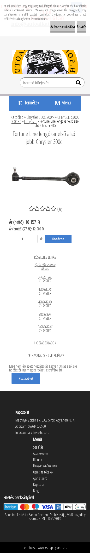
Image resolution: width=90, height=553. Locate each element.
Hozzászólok (26, 378)
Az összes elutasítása (62, 26)
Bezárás (81, 26)
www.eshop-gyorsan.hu (52, 547)
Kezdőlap (17, 117)
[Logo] (45, 62)
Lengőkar (30, 121)
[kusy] (28, 239)
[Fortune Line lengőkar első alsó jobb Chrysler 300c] (45, 154)
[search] (78, 83)
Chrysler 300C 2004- (40, 117)
